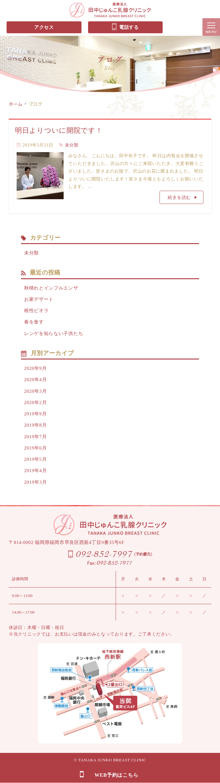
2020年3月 (35, 391)
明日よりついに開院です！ (58, 130)
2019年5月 (35, 459)
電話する (125, 26)
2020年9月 (35, 368)
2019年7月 (35, 436)
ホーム (16, 104)
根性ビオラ (36, 310)
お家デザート (39, 299)
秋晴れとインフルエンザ (51, 287)
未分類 (72, 145)
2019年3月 (35, 482)
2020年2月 (35, 402)
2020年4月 (35, 379)
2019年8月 (35, 425)
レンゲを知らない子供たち (53, 333)
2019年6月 (35, 447)
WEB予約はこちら (109, 774)
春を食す (34, 321)
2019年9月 (35, 413)
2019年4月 (35, 470)
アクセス (44, 27)
